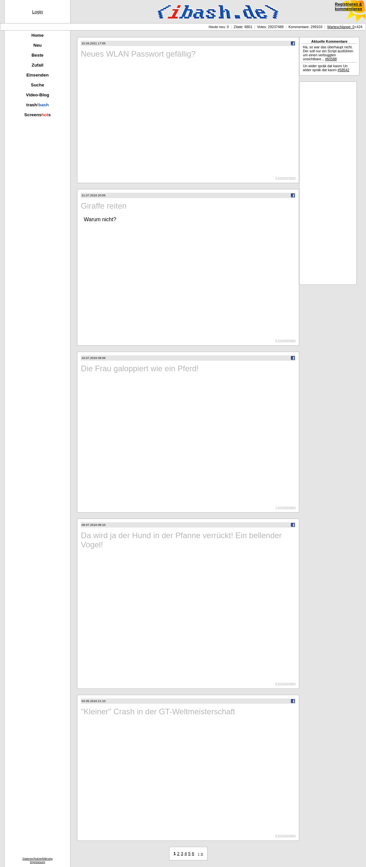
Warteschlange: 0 (341, 27)
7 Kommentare (285, 507)
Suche (37, 84)
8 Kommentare (285, 683)
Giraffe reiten (103, 205)
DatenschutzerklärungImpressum (38, 860)
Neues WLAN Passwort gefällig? (138, 53)
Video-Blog (37, 94)
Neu (37, 45)
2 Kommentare (285, 177)
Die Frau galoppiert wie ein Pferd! (140, 368)
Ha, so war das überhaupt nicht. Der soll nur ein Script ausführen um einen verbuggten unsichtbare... (328, 53)
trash (37, 104)
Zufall (38, 65)
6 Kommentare (285, 835)
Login (37, 11)
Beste (37, 55)
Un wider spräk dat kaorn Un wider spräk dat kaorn (326, 68)
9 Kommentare (285, 340)
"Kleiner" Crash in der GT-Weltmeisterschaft (158, 711)
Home (37, 35)
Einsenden (37, 75)
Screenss (37, 114)
